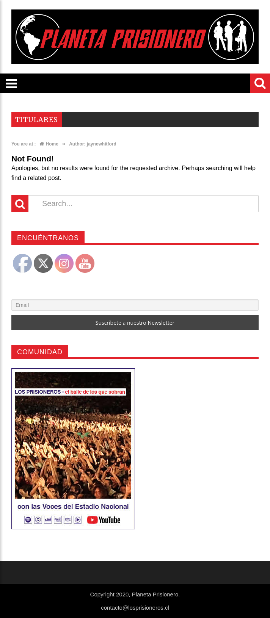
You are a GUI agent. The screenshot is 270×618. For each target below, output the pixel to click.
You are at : (23, 144)
